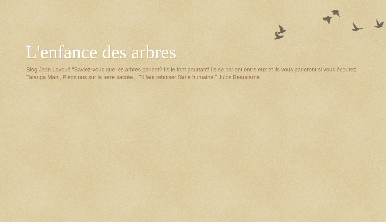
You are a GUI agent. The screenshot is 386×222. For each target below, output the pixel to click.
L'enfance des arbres (101, 52)
